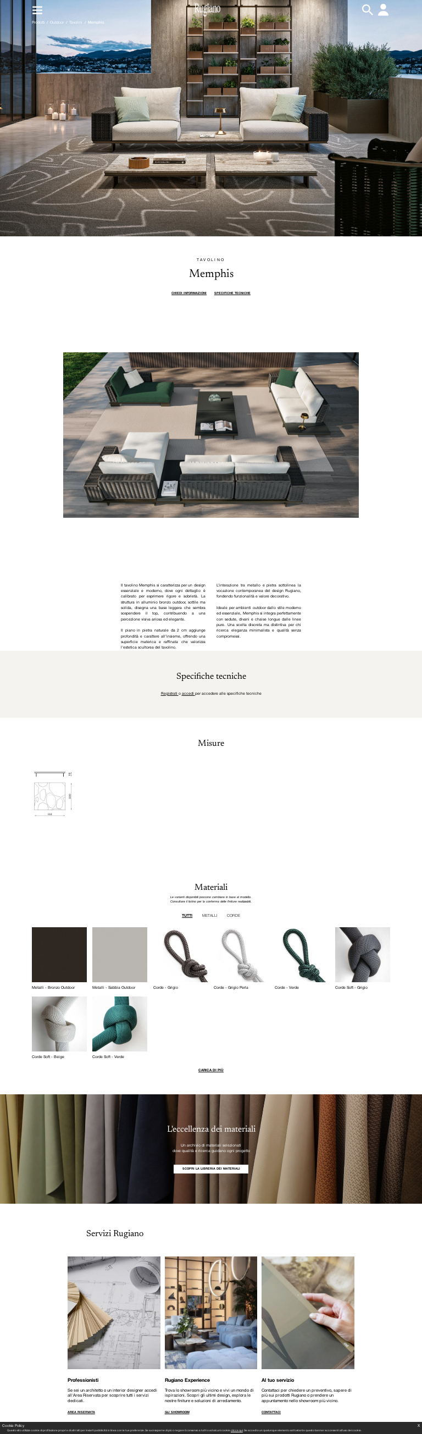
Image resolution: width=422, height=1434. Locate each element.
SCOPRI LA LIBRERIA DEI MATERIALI (211, 1168)
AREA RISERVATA (81, 1412)
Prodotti (38, 22)
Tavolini (75, 22)
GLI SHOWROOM (177, 1412)
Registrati (170, 693)
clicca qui (237, 1431)
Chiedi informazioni (189, 293)
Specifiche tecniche (232, 293)
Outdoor (57, 22)
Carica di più (211, 1070)
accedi (188, 693)
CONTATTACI (271, 1412)
